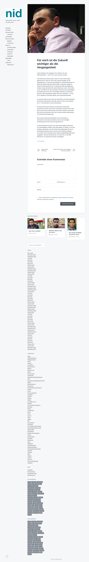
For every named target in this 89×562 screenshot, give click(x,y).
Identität (30, 403)
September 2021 (32, 256)
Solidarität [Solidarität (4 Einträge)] (36, 508)
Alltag (29, 356)
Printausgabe (31, 436)
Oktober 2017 (31, 330)
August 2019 (31, 291)
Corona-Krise (31, 373)
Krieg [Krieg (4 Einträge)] (29, 505)
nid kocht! (9, 54)
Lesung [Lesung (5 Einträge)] (36, 505)
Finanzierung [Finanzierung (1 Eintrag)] (40, 493)
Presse (29, 435)
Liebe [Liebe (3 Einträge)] (41, 505)
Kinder (29, 408)
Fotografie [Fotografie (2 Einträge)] (30, 495)
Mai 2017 (30, 338)
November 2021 (32, 254)
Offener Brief (31, 429)
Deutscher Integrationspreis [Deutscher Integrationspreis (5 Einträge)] (34, 489)
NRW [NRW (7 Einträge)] (33, 507)
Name (39, 182)
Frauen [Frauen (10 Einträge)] (35, 495)
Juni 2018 (30, 316)
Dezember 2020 (32, 268)
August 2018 (31, 312)
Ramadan (30, 438)
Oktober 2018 (31, 309)
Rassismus (30, 440)
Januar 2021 (31, 267)
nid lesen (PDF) (9, 32)
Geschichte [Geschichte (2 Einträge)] (30, 499)
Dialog (29, 382)
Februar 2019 (31, 302)
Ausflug (29, 363)
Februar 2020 (31, 282)
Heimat (29, 400)
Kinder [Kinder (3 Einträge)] (34, 503)
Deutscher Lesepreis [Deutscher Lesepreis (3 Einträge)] (32, 491)
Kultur (29, 412)
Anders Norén (59, 559)
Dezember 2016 (32, 347)
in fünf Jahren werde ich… (34, 405)
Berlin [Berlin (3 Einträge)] (29, 483)
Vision (8, 60)
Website (39, 189)
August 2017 (31, 333)
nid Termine (10, 43)
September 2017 (32, 331)
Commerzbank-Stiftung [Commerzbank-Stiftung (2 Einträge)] (33, 485)
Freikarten (30, 394)
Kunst (29, 414)
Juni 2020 (30, 277)
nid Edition (8, 30)
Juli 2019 (30, 293)
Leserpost (9, 34)
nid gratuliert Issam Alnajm (34, 426)
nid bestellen (8, 36)
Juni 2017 (30, 337)
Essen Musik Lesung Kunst (35, 387)
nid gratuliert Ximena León (34, 428)
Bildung (29, 368)
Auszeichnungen (11, 47)
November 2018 (32, 307)
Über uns (7, 45)
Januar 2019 (31, 303)
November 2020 (32, 270)
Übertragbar (8, 58)
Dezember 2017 (32, 326)
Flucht (29, 391)
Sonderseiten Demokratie (34, 449)
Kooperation (10, 49)
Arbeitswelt (10, 56)
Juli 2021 (30, 258)
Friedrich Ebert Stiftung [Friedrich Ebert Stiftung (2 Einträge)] (33, 497)
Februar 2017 (31, 344)
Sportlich (30, 450)
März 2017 (30, 342)
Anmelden (30, 470)
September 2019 (32, 289)
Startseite (7, 28)
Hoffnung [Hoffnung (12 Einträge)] (30, 501)
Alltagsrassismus (32, 358)
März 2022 (30, 253)
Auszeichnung (31, 366)
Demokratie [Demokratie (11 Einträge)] (37, 487)
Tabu (29, 454)
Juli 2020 (30, 275)
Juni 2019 (30, 295)
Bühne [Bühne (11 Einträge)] (40, 483)
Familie (29, 389)
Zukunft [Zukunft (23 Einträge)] (29, 514)
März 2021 (30, 263)
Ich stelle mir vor (32, 401)
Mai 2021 (30, 260)
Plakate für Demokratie (33, 433)
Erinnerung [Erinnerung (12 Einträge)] (34, 493)
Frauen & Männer (32, 393)
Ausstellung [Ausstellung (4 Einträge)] (39, 482)
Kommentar (40, 164)
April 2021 (30, 261)
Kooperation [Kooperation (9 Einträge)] (39, 503)
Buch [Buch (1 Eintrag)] (36, 483)
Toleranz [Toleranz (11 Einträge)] (30, 512)
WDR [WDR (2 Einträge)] (41, 512)
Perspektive (42, 141)
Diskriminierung (32, 384)
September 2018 (32, 310)
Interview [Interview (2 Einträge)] (30, 503)
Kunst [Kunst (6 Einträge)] (32, 505)
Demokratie (30, 375)
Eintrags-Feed (31, 471)
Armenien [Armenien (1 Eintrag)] (34, 482)
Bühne (29, 372)
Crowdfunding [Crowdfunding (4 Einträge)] (31, 487)
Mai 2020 (30, 279)
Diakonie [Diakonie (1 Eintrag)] (40, 491)
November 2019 (32, 288)
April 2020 (30, 281)
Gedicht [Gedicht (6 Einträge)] (40, 497)
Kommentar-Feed (32, 473)
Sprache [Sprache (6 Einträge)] (41, 508)
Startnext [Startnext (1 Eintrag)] (30, 510)
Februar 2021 (31, 265)
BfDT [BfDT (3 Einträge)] (33, 483)
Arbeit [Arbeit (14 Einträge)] (29, 482)
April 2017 (30, 340)
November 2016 (32, 349)
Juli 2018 (30, 314)
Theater (30, 456)
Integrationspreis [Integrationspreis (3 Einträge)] (36, 501)
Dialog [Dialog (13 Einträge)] (29, 493)
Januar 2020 (31, 284)
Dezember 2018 (32, 305)
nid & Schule (31, 422)
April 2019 (30, 298)
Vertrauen (30, 463)
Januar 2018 (31, 324)
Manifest (9, 41)
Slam (29, 442)
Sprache (30, 452)
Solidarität (30, 443)
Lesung (29, 415)
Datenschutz (10, 64)
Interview (30, 407)
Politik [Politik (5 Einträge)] (36, 507)
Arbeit (29, 361)
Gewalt (29, 398)
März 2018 (30, 321)
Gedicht (30, 396)
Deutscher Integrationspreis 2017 (36, 380)
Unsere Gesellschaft (33, 461)
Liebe (29, 417)
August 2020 (31, 274)
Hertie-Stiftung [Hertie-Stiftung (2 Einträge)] (37, 499)
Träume (29, 457)
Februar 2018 (31, 323)
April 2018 (30, 319)
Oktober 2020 (31, 272)
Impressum (8, 62)
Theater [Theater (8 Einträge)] (42, 510)
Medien (29, 419)
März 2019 (30, 300)
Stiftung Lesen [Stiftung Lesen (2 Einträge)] (36, 510)
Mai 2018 (30, 317)
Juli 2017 (30, 335)
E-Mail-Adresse (61, 182)
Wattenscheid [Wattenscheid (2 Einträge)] (36, 512)
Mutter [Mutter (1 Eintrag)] (29, 507)
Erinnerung (30, 386)
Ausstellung (31, 365)
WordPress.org (31, 475)
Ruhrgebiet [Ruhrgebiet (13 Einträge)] (30, 508)
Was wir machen (9, 39)
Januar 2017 (31, 345)
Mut (28, 421)
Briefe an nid (31, 370)
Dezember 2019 (32, 286)
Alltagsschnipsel (32, 359)
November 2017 (32, 328)
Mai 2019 (30, 296)
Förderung (10, 51)
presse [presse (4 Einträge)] (40, 507)
